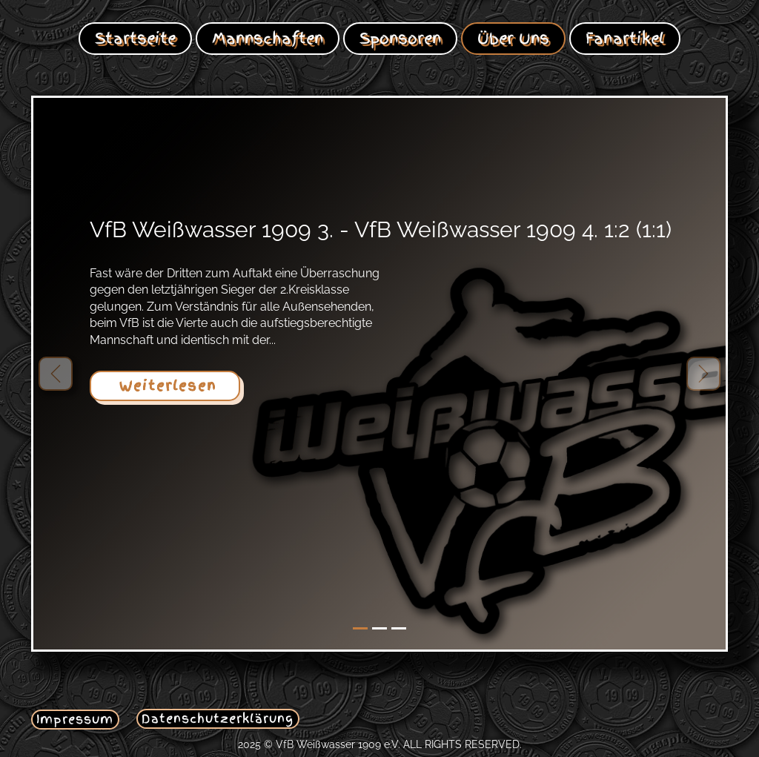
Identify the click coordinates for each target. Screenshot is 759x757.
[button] (56, 374)
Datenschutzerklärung (218, 718)
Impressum (74, 719)
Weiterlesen (164, 386)
